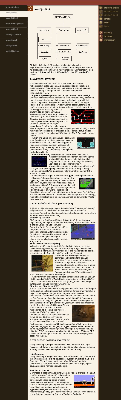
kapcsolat (108, 36)
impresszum (109, 40)
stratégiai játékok (13, 35)
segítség (108, 32)
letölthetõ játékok (111, 8)
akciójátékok (11, 13)
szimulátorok (11, 40)
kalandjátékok (12, 18)
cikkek (106, 22)
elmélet (107, 19)
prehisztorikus (12, 7)
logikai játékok (12, 51)
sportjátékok (11, 46)
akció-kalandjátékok (15, 24)
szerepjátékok (12, 29)
